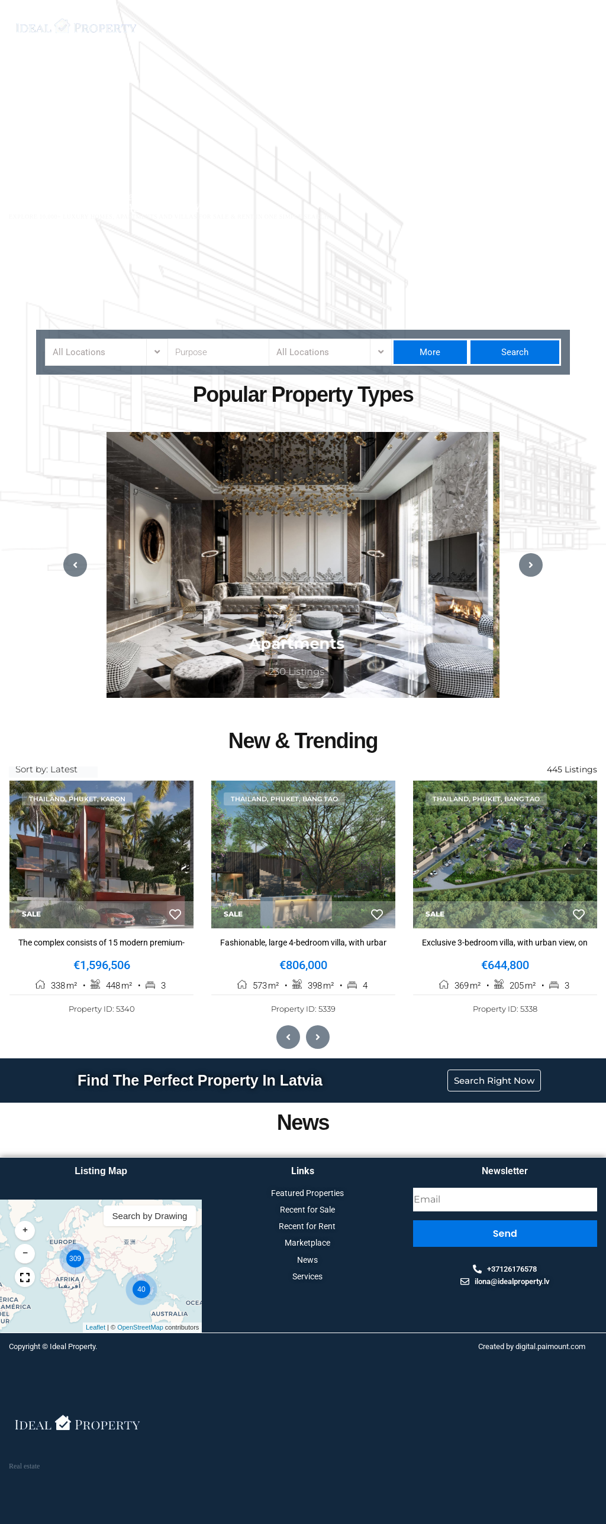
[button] (553, 1232)
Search (515, 352)
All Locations (79, 352)
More (430, 352)
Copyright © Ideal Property (52, 1347)
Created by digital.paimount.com (531, 1347)
